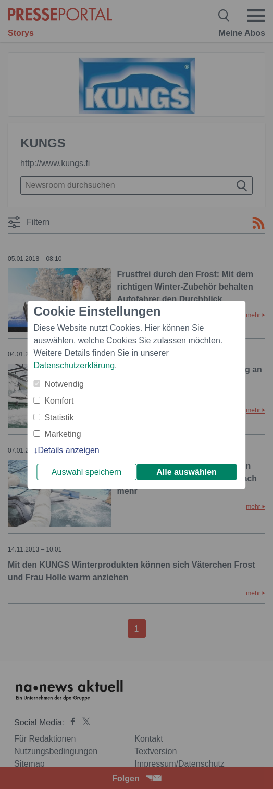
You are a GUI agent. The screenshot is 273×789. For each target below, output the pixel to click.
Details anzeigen (68, 450)
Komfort (58, 400)
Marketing (62, 434)
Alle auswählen (186, 472)
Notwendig (64, 384)
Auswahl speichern (86, 472)
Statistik (58, 417)
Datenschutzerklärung (74, 365)
